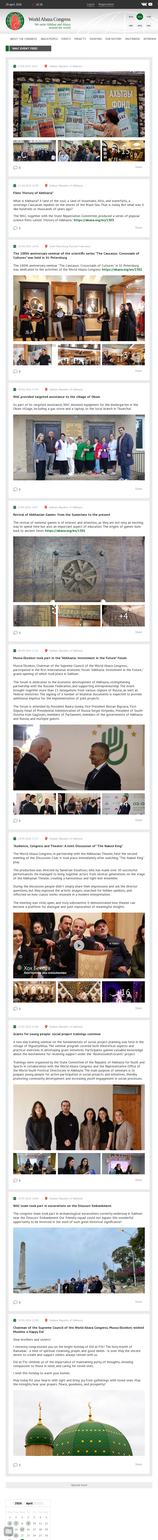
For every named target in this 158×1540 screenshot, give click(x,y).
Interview (149, 39)
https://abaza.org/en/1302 (122, 269)
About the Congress (23, 39)
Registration (106, 4)
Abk (131, 25)
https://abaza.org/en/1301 (65, 530)
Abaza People (49, 39)
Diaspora (96, 39)
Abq (140, 25)
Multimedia (132, 39)
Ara (149, 25)
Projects (80, 39)
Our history (113, 39)
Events (66, 39)
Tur (149, 16)
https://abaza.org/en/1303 (94, 220)
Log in (90, 4)
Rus (131, 16)
